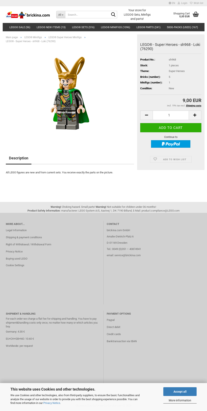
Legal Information (16, 230)
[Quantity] (171, 115)
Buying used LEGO (16, 258)
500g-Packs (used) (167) (182, 27)
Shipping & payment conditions (24, 237)
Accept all (180, 391)
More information (180, 400)
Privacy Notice (51, 403)
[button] (171, 3)
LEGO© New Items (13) (51, 27)
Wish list (196, 3)
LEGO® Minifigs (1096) (115, 27)
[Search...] (60, 14)
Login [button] (182, 3)
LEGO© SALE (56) (19, 27)
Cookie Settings (15, 265)
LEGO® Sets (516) (83, 27)
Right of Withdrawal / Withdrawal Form (28, 244)
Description (18, 158)
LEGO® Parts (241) (148, 27)
